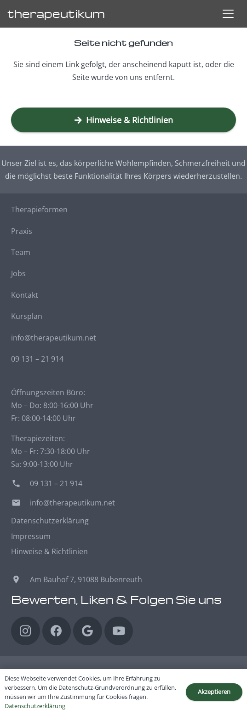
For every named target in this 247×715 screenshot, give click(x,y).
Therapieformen (39, 209)
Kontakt (24, 295)
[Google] (87, 631)
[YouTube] (118, 631)
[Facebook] (56, 631)
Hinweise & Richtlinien (49, 551)
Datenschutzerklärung (50, 521)
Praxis (21, 231)
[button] (228, 13)
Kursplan (26, 316)
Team (20, 252)
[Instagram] (25, 631)
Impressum (31, 536)
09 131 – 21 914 (37, 359)
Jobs (18, 273)
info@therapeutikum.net (53, 338)
